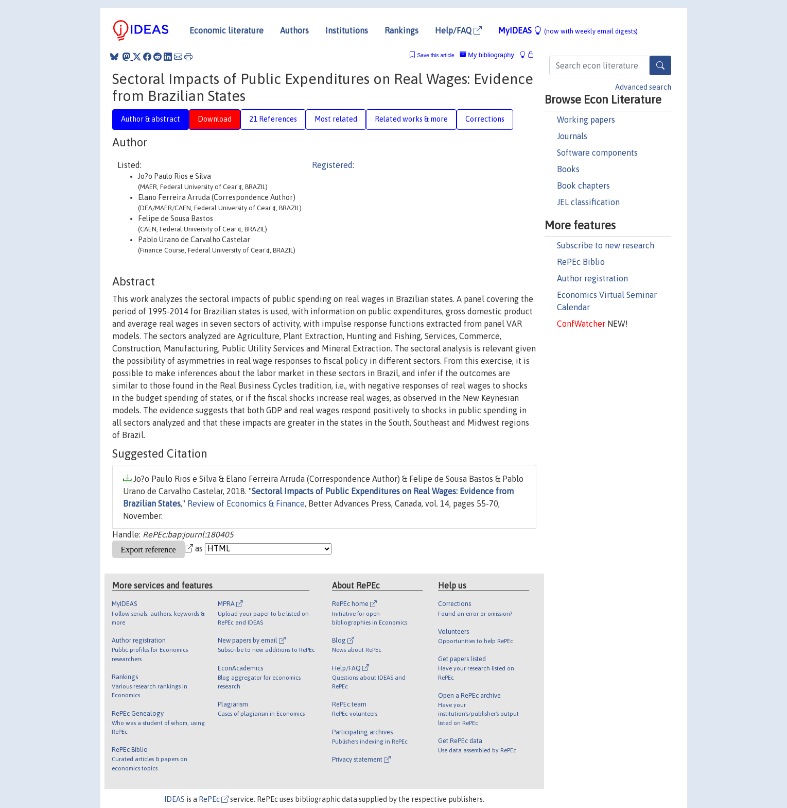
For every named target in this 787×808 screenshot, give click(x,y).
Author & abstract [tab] (150, 119)
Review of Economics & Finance (246, 503)
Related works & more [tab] (411, 119)
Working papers (586, 119)
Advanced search (643, 87)
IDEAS (174, 799)
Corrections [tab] (484, 119)
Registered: (333, 165)
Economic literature (226, 30)
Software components (597, 152)
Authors (294, 30)
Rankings (401, 30)
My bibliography (487, 55)
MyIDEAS (568, 30)
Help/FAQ (458, 30)
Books (568, 169)
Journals (572, 136)
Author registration (592, 278)
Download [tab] (215, 119)
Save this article (435, 55)
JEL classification (588, 202)
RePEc (214, 799)
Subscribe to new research (605, 245)
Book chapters (583, 185)
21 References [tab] (273, 119)
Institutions (346, 30)
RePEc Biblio (581, 261)
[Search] (660, 65)
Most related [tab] (335, 119)
